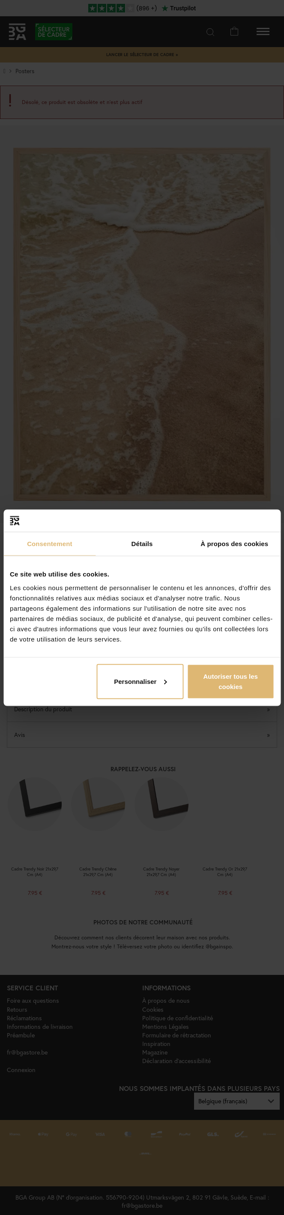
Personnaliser (140, 681)
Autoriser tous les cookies (230, 681)
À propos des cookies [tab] (234, 543)
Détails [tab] (142, 543)
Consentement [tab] (49, 543)
